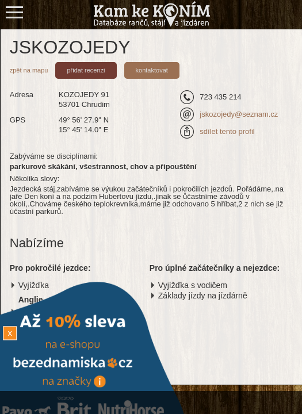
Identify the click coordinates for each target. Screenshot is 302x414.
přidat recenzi (86, 70)
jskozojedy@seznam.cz (239, 114)
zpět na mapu (29, 70)
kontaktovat (152, 70)
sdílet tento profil (227, 131)
